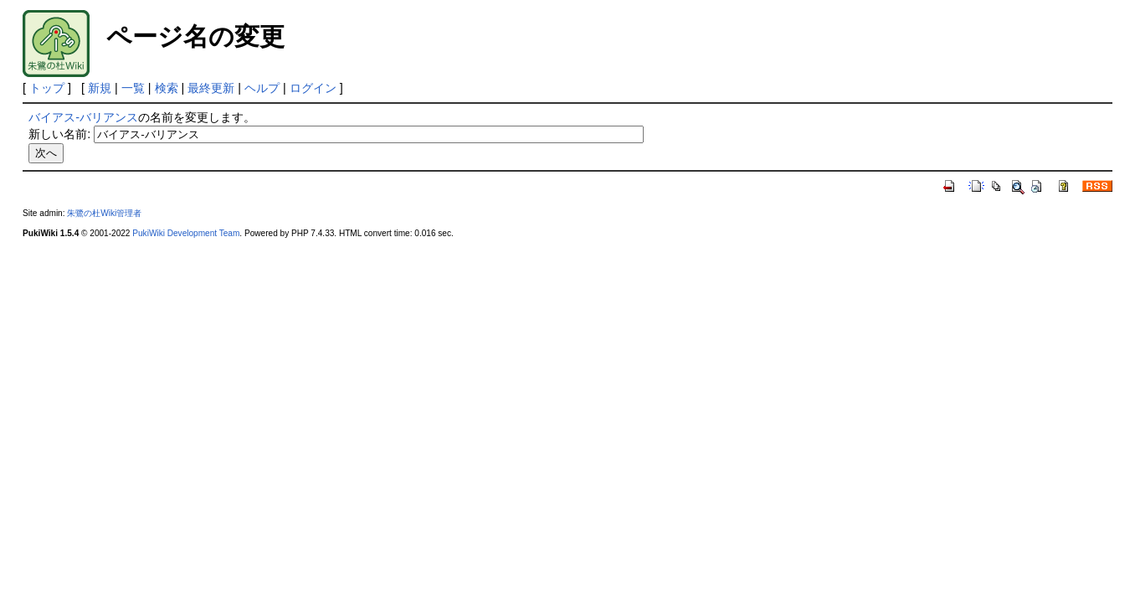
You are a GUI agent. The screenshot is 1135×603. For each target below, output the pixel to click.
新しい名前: (59, 134)
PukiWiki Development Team (185, 233)
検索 (166, 88)
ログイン (313, 88)
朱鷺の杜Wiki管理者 (104, 213)
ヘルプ (262, 88)
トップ (46, 88)
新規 (99, 88)
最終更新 (210, 88)
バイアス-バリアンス (83, 117)
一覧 (133, 88)
